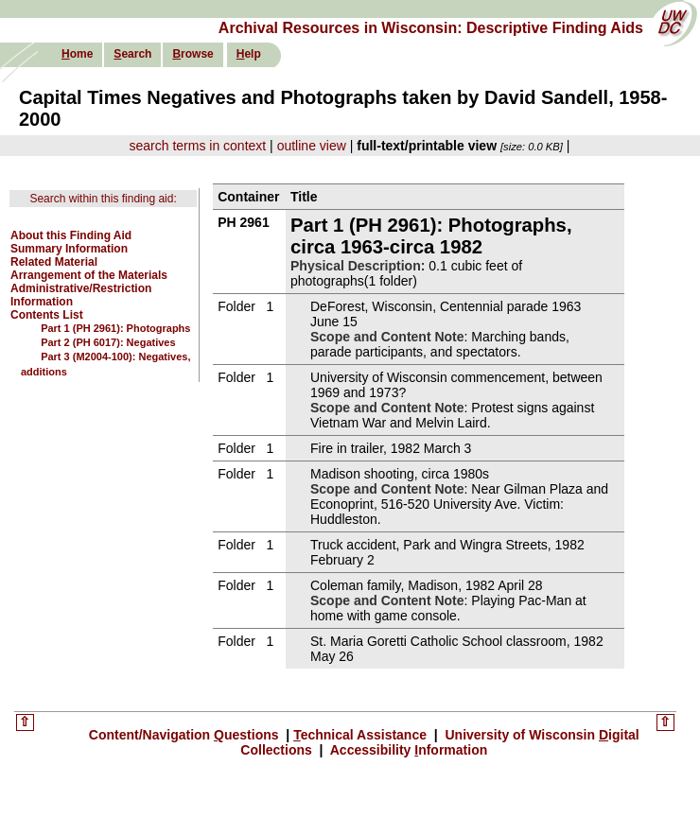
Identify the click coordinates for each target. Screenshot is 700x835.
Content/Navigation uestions (186, 734)
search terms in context (198, 145)
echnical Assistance (361, 734)
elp (248, 54)
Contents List (46, 315)
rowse (192, 54)
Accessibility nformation (406, 749)
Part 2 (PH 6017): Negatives (108, 342)
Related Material (53, 262)
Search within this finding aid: (102, 198)
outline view (311, 145)
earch (132, 54)
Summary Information (69, 248)
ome (77, 54)
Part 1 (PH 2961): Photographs (115, 328)
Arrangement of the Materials (88, 275)
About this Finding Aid (70, 235)
